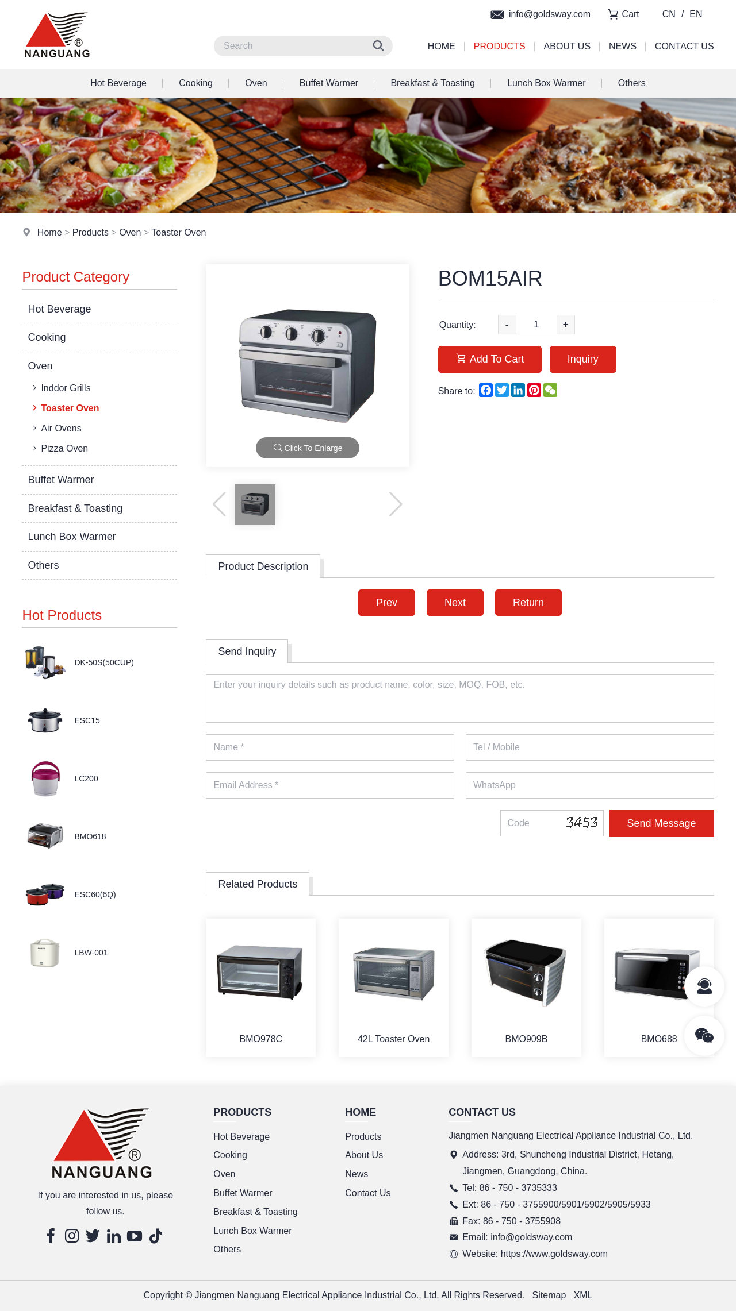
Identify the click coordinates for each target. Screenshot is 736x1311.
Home (441, 46)
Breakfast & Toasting (432, 83)
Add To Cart (490, 359)
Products (500, 46)
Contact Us (684, 46)
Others (632, 83)
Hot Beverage (118, 83)
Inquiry (583, 359)
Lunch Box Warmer (546, 83)
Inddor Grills (60, 388)
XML (583, 1295)
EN (695, 14)
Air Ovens (55, 428)
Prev (386, 602)
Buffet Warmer (329, 83)
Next (455, 602)
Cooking (196, 83)
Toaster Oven (178, 232)
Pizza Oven (59, 448)
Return (528, 602)
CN (669, 14)
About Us (567, 46)
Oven (256, 83)
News (623, 46)
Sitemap (549, 1295)
